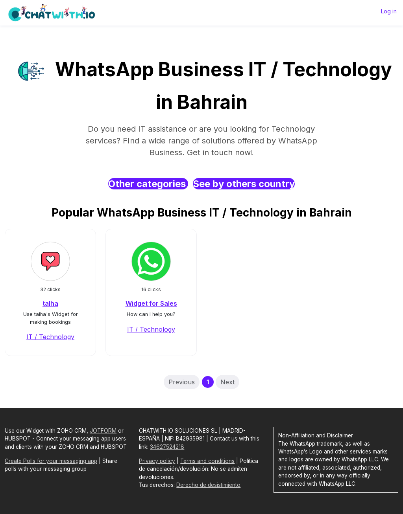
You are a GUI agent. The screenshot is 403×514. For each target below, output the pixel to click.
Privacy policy (157, 461)
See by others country (244, 183)
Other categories (148, 183)
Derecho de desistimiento (208, 485)
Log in (389, 11)
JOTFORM (103, 431)
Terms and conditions (207, 461)
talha (50, 303)
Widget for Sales (151, 303)
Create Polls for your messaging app (51, 461)
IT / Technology (50, 337)
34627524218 (167, 447)
